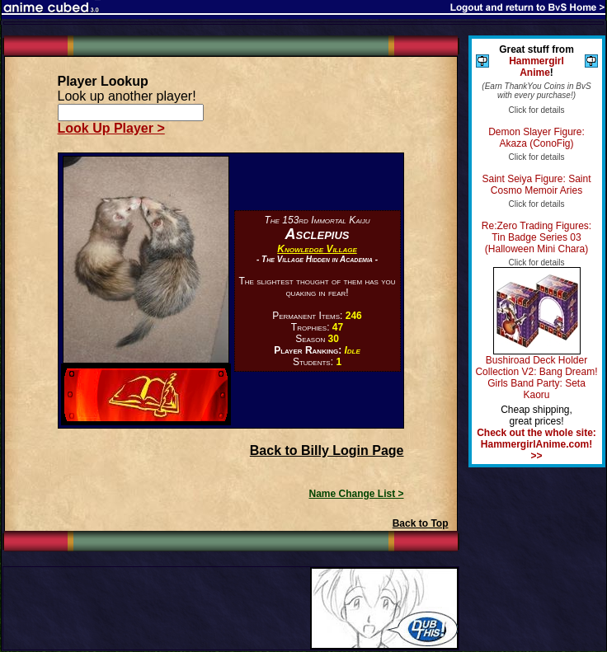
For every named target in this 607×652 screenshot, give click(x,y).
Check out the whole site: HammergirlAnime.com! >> (536, 444)
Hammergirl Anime (536, 66)
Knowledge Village (316, 249)
